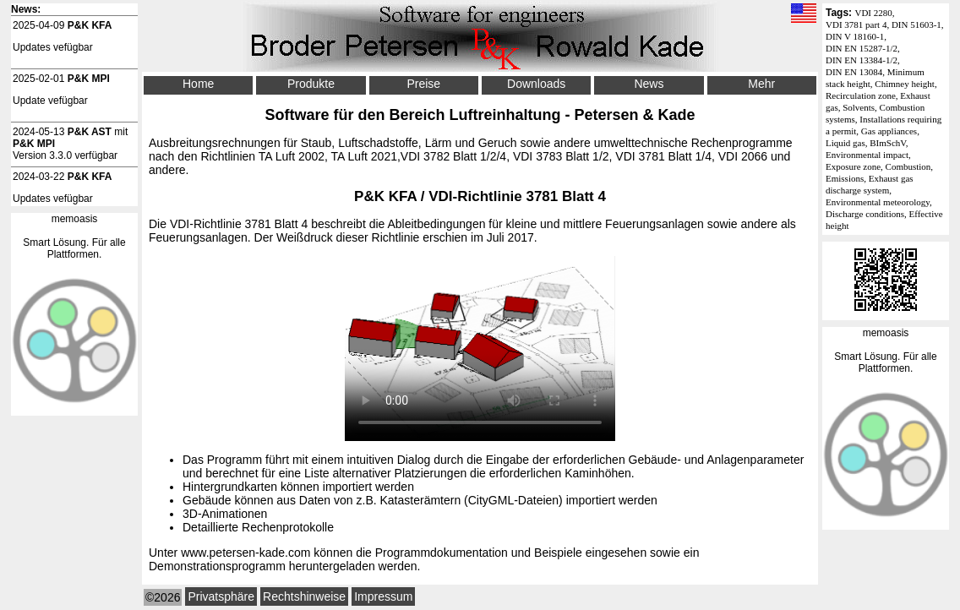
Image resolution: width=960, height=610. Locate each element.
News (648, 83)
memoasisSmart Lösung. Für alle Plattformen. (885, 350)
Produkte (311, 83)
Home (198, 83)
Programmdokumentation (441, 552)
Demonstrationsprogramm (217, 566)
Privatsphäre (221, 596)
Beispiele (558, 552)
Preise (423, 83)
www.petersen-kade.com (245, 552)
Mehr (761, 83)
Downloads (536, 83)
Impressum (383, 596)
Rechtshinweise (304, 596)
